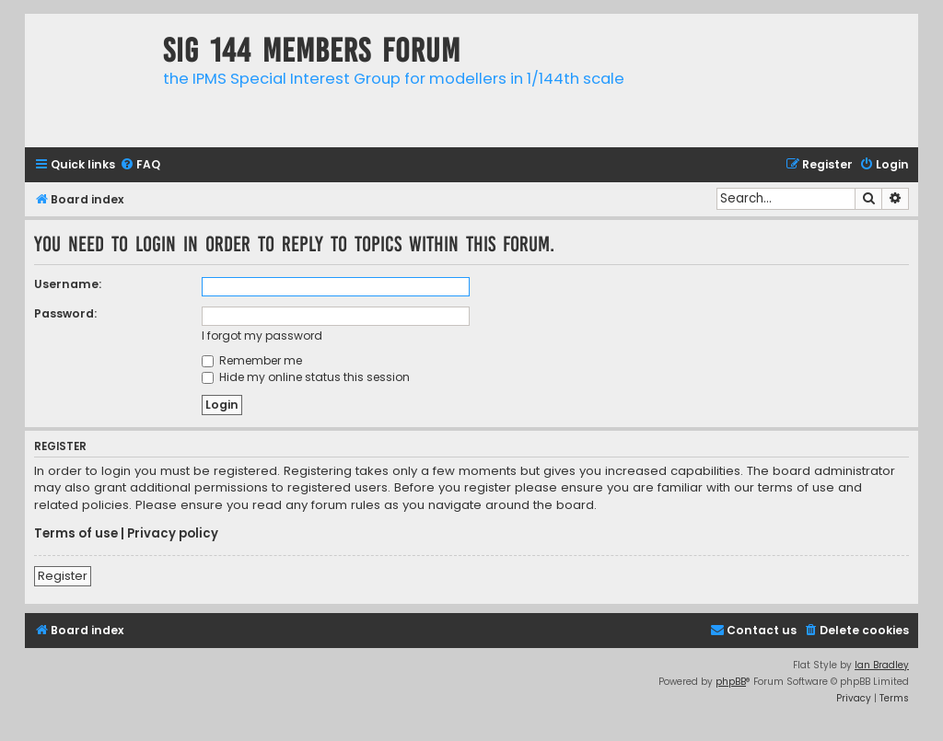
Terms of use (76, 534)
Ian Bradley (882, 665)
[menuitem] (140, 165)
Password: (65, 313)
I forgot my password (262, 335)
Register (62, 576)
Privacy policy (172, 534)
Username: (67, 284)
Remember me (252, 360)
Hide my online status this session (306, 377)
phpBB (731, 682)
